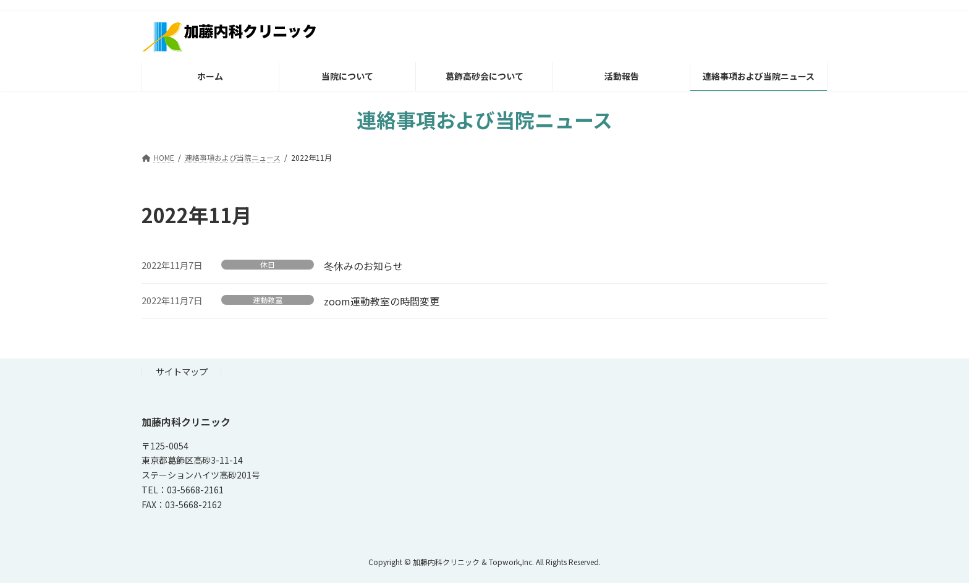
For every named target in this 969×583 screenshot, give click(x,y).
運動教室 (267, 300)
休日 (267, 265)
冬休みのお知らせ (363, 265)
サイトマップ (182, 371)
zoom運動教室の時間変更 (381, 301)
